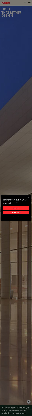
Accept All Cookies (16, 212)
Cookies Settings (16, 217)
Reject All (16, 208)
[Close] (29, 197)
